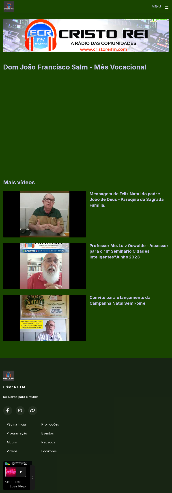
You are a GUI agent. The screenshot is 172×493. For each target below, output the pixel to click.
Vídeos (12, 451)
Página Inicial (16, 424)
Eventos (47, 433)
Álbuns (12, 442)
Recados (48, 442)
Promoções (50, 424)
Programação (17, 433)
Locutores (49, 451)
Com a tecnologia (18, 484)
